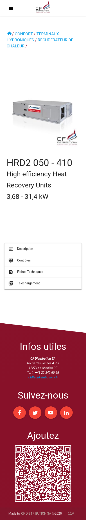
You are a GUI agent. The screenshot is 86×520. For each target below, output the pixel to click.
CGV (71, 514)
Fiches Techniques (25, 273)
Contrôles (19, 262)
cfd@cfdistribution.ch (43, 377)
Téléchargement (24, 285)
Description (20, 250)
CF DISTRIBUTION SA (36, 513)
